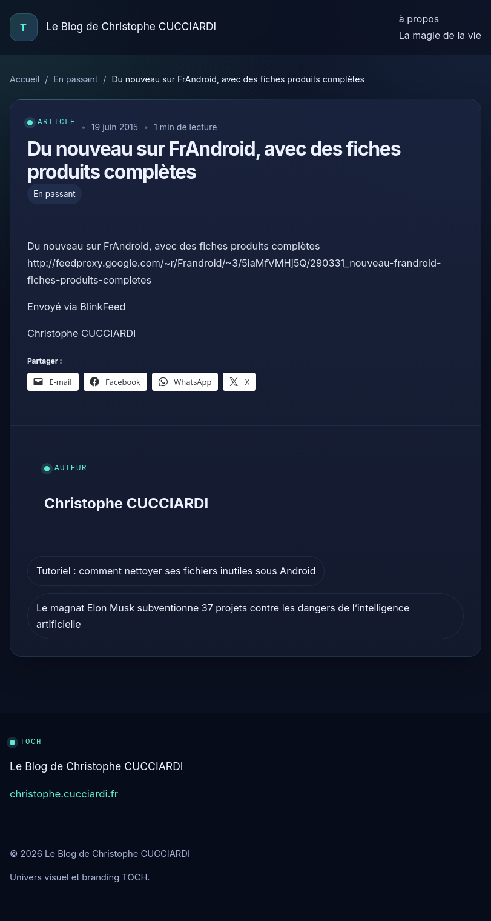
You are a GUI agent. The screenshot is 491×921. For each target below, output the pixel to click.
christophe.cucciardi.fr (64, 794)
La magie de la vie (440, 35)
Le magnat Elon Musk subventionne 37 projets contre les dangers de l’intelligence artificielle (222, 616)
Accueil (24, 79)
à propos (419, 19)
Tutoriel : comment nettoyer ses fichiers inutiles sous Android (175, 571)
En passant (75, 79)
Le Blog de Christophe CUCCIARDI (131, 26)
